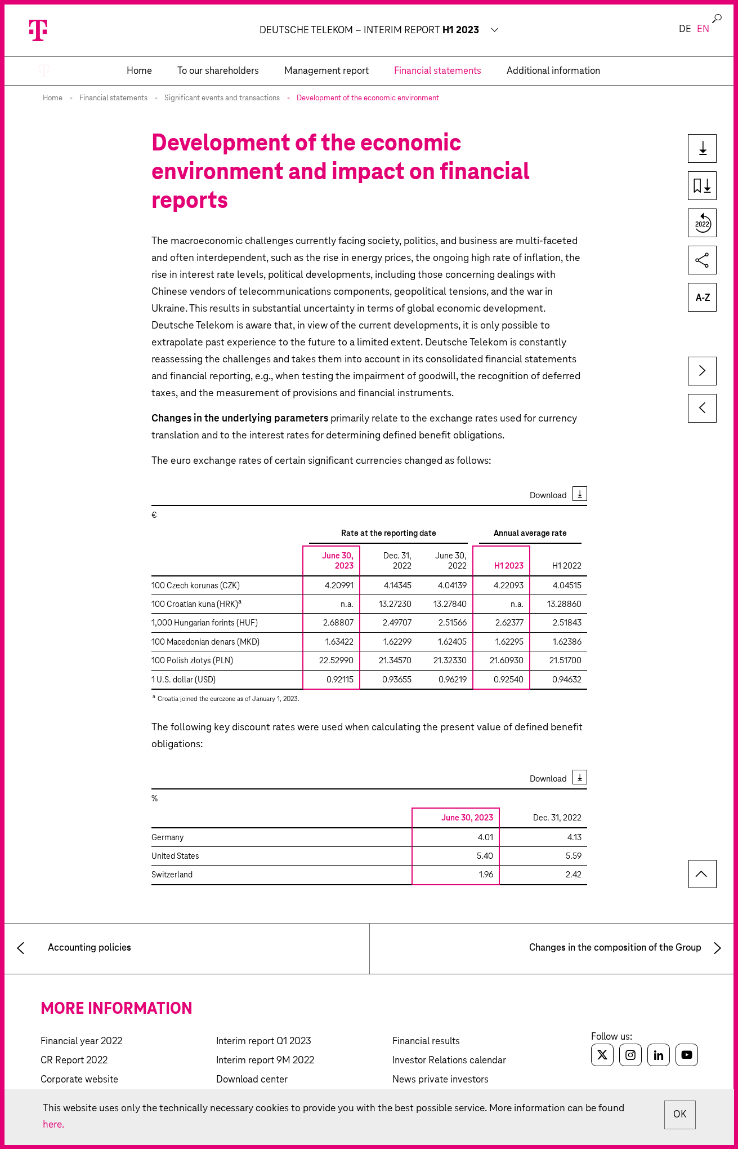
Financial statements (113, 98)
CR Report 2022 (74, 1060)
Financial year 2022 (81, 1041)
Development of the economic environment (368, 98)
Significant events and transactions (222, 98)
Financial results (426, 1041)
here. (54, 1124)
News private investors (440, 1080)
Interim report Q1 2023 (263, 1041)
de (685, 29)
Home (52, 98)
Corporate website (79, 1080)
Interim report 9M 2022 (265, 1060)
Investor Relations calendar (449, 1060)
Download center (252, 1080)
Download (548, 495)
